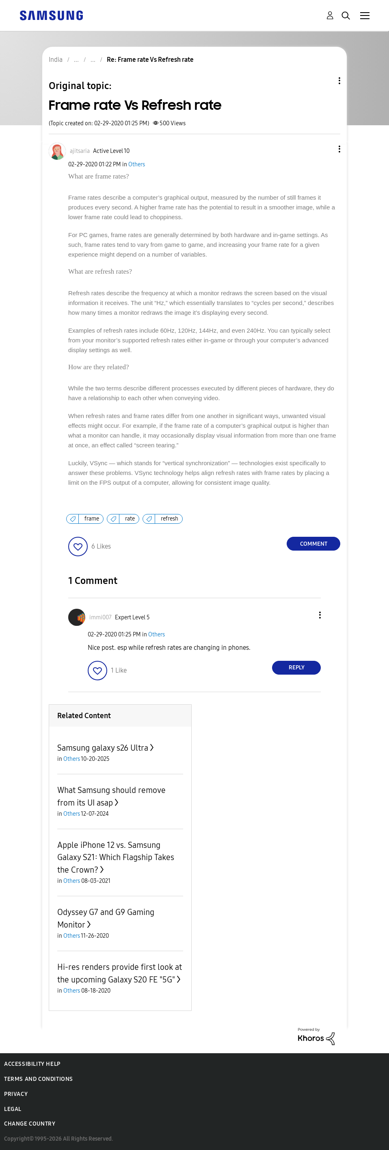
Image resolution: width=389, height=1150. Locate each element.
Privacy (16, 1094)
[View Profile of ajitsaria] (80, 151)
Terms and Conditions (38, 1079)
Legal (13, 1109)
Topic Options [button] (325, 80)
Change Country (29, 1123)
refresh (169, 518)
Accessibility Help (32, 1064)
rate (130, 518)
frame (91, 518)
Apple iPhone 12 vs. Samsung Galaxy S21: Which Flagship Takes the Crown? (115, 857)
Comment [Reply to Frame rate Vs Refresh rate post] (313, 543)
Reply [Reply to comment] (297, 667)
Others (136, 164)
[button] (326, 149)
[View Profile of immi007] (100, 617)
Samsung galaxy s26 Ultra (102, 748)
